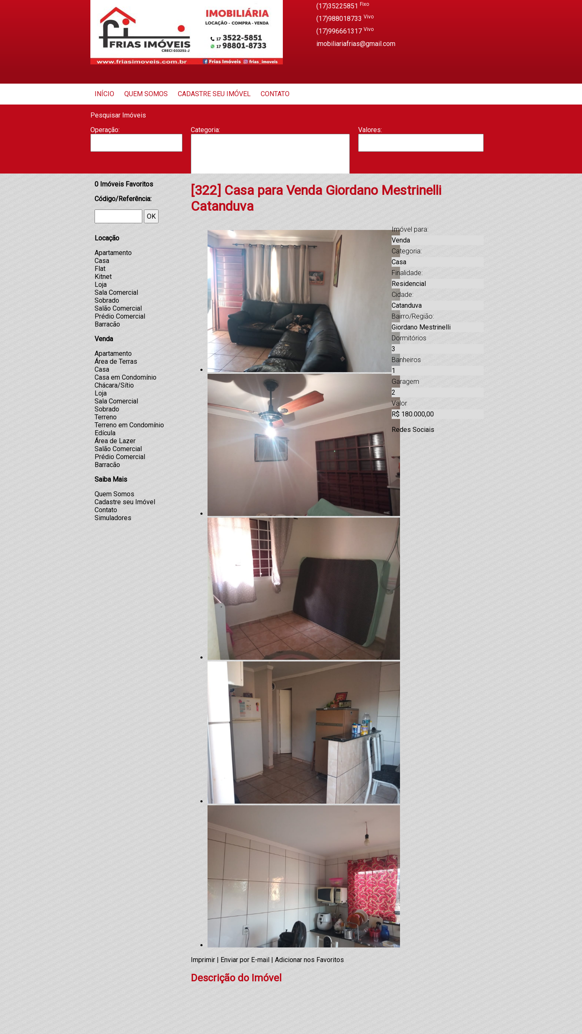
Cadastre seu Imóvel (214, 94)
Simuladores (113, 518)
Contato (275, 94)
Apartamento (270, 142)
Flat (100, 269)
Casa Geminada (270, 168)
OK (151, 216)
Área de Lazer (115, 441)
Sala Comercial (116, 292)
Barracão (270, 151)
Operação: (105, 130)
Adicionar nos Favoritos (309, 960)
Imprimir (203, 960)
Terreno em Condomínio (129, 425)
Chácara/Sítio (114, 385)
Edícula (105, 433)
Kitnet (103, 277)
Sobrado (107, 300)
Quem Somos (146, 94)
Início (104, 94)
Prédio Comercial (120, 316)
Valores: (370, 130)
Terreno (106, 417)
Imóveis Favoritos (124, 184)
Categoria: (205, 130)
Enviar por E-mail (244, 960)
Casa (270, 159)
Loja (101, 284)
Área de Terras (116, 361)
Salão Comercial (118, 308)
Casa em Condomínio (125, 377)
